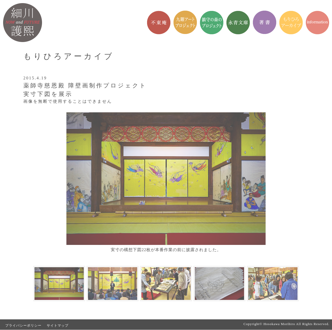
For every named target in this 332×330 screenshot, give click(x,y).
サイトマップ (57, 325)
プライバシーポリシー (23, 325)
